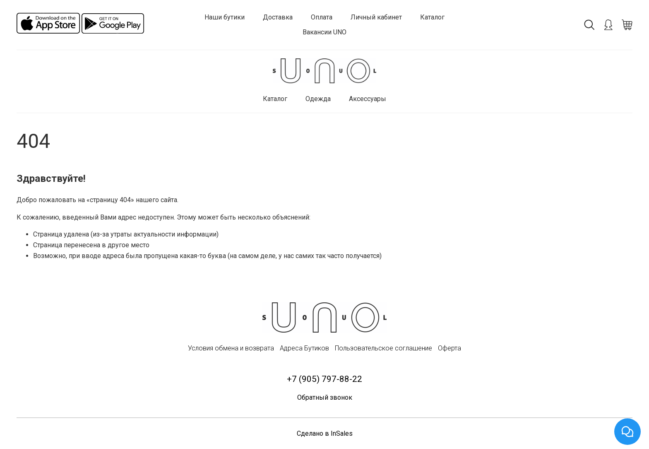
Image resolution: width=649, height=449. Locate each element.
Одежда (318, 99)
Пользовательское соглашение (383, 348)
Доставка (278, 17)
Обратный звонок (324, 397)
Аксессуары (367, 99)
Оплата (321, 17)
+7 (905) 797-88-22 (324, 379)
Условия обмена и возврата (231, 348)
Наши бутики (224, 17)
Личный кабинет (376, 17)
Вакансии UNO (324, 32)
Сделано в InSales (325, 433)
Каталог (432, 17)
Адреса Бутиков (304, 348)
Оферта (449, 348)
